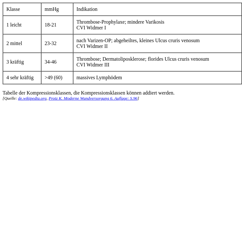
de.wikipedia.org (32, 98)
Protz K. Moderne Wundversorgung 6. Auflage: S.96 (93, 98)
